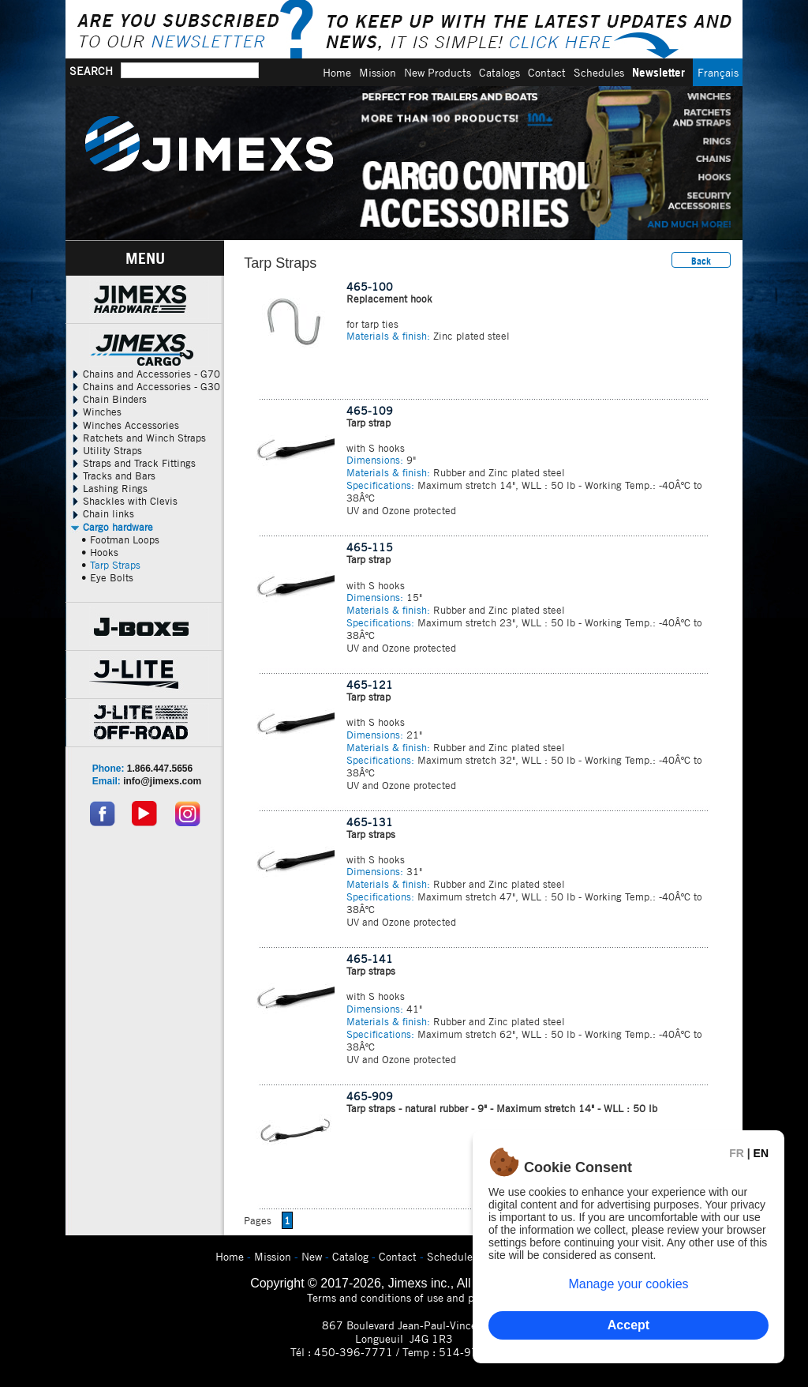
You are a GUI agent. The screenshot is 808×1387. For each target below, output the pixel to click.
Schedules (599, 72)
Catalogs (499, 72)
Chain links (101, 513)
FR (736, 1153)
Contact (547, 72)
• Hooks (99, 552)
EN (761, 1153)
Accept (628, 1325)
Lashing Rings (108, 488)
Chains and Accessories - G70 (144, 373)
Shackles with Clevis (123, 500)
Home (337, 72)
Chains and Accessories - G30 (144, 386)
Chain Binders (108, 399)
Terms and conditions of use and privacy (404, 1297)
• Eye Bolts (107, 577)
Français (718, 72)
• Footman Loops (120, 539)
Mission (377, 72)
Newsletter (658, 72)
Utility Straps (105, 450)
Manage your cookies (628, 1284)
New (311, 1256)
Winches (95, 411)
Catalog (350, 1256)
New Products (437, 72)
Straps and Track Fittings (132, 463)
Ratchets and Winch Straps (137, 437)
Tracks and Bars (112, 475)
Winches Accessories (124, 425)
